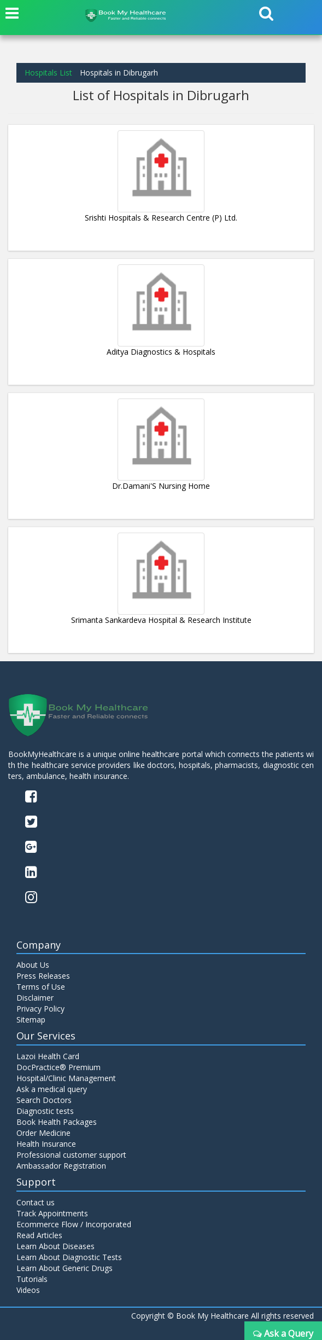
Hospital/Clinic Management (66, 1078)
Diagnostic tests (45, 1111)
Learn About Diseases (55, 1246)
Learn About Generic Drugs (64, 1268)
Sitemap (30, 1019)
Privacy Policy (40, 1008)
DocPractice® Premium (58, 1067)
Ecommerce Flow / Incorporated (73, 1224)
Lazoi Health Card (47, 1056)
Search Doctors (44, 1100)
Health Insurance (46, 1144)
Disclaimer (35, 997)
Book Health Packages (56, 1122)
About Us (32, 965)
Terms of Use (40, 986)
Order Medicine (43, 1133)
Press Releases (43, 976)
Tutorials (32, 1279)
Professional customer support (71, 1155)
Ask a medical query (51, 1089)
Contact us (35, 1202)
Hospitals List (48, 72)
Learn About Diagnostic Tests (69, 1257)
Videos (28, 1290)
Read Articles (39, 1235)
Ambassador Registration (61, 1165)
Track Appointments (52, 1213)
